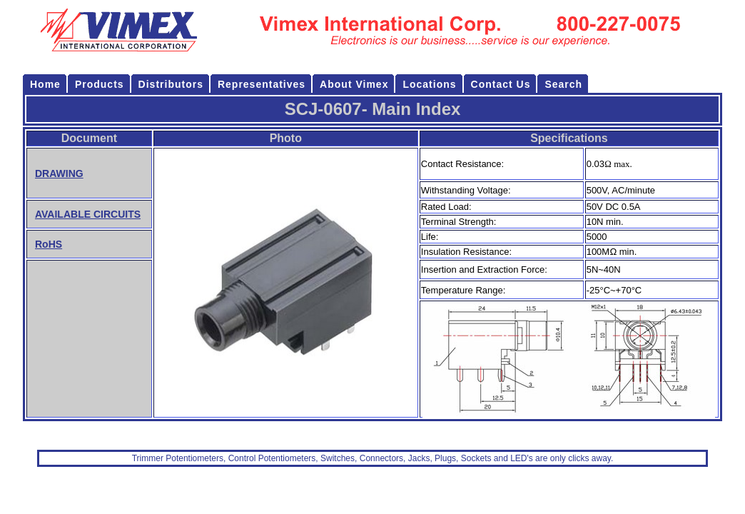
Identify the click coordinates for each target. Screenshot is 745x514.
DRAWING (59, 173)
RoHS (48, 244)
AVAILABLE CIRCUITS (88, 214)
